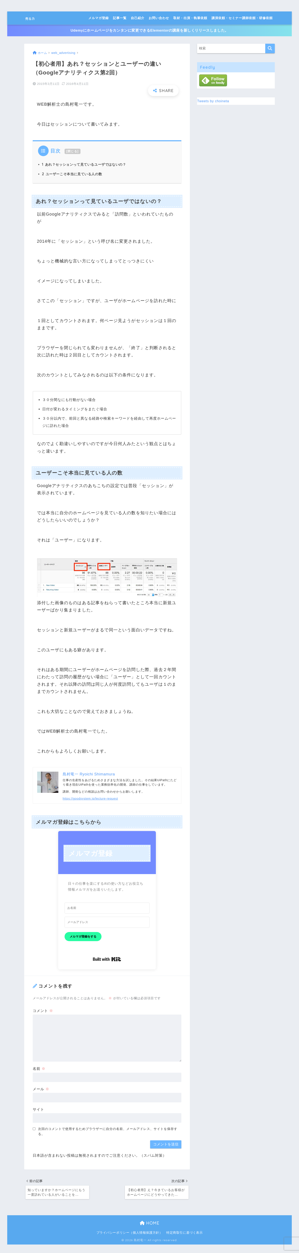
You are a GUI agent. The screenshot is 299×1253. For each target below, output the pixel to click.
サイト (38, 1110)
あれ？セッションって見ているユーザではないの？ (85, 165)
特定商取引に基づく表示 (185, 1233)
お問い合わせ (159, 18)
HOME (150, 1224)
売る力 (33, 18)
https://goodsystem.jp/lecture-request (90, 799)
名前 (39, 1069)
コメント (43, 1011)
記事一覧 (120, 18)
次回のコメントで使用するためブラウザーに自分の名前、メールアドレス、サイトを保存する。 (107, 1131)
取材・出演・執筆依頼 (190, 18)
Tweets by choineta (214, 101)
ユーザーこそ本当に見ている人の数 (73, 174)
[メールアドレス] (107, 922)
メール (41, 1090)
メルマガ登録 (98, 18)
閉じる (72, 151)
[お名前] (107, 908)
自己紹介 (137, 18)
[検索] (270, 48)
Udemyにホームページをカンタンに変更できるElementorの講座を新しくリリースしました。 (149, 30)
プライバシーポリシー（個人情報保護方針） (129, 1233)
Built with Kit (107, 959)
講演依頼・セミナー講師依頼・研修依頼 (242, 18)
